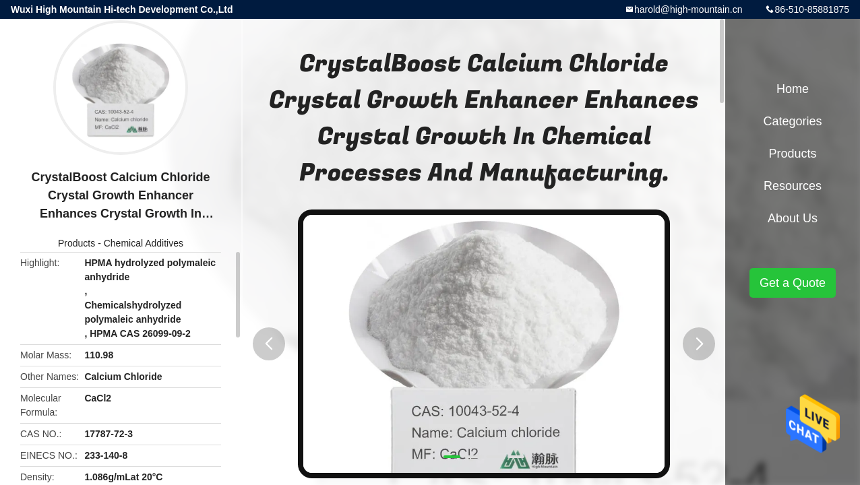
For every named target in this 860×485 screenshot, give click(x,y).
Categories (792, 121)
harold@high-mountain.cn (688, 9)
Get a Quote (793, 283)
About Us (793, 218)
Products (76, 243)
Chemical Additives (143, 243)
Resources (793, 186)
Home (792, 89)
